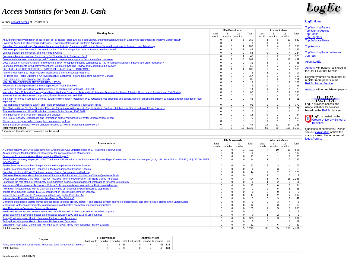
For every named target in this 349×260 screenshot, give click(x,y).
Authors (310, 67)
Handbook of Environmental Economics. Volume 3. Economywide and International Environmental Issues (60, 185)
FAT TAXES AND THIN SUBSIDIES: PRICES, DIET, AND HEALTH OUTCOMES (46, 69)
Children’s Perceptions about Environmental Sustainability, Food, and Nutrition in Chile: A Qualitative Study (61, 175)
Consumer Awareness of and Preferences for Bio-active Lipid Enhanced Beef (45, 56)
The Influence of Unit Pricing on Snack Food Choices (31, 114)
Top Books (311, 34)
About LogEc (313, 61)
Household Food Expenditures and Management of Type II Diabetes (40, 85)
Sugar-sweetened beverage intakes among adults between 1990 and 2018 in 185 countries (52, 214)
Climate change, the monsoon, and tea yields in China (32, 52)
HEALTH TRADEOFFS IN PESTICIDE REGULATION (32, 82)
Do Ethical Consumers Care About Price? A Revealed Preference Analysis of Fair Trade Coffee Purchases (60, 178)
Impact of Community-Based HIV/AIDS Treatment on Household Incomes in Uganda (49, 191)
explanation (322, 132)
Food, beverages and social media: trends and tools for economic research (43, 244)
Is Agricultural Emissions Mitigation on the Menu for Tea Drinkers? (38, 198)
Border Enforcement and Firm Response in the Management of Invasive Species (47, 165)
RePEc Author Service (319, 83)
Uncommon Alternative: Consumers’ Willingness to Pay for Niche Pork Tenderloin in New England (56, 224)
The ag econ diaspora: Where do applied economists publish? (36, 121)
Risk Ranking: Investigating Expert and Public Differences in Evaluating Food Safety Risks (52, 104)
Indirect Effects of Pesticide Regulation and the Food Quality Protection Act (43, 195)
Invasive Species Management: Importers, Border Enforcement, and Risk (42, 95)
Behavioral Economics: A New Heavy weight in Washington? (36, 156)
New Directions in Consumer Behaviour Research (30, 208)
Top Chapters (313, 37)
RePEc (326, 110)
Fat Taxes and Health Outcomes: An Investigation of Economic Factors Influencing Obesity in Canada (58, 75)
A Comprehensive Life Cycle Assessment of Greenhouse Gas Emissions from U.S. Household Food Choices (62, 149)
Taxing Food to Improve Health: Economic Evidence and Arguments (39, 218)
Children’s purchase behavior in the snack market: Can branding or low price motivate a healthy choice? (59, 49)
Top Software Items (317, 40)
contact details (20, 22)
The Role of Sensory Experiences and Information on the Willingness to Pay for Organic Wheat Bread (58, 117)
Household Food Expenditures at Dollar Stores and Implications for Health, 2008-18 (48, 89)
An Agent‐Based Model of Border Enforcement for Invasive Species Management (47, 153)
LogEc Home (313, 21)
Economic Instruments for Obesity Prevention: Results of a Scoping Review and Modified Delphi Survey (59, 65)
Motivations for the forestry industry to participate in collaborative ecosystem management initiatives (57, 205)
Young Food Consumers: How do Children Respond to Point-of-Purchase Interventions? (51, 124)
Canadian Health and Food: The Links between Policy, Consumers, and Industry (46, 172)
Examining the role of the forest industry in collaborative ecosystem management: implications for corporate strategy (66, 181)
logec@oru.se (313, 138)
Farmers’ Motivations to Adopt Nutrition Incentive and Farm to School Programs (46, 72)
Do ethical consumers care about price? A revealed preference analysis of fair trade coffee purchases (58, 59)
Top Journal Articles (317, 30)
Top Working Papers (317, 27)
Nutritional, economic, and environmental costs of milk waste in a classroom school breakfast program (58, 211)
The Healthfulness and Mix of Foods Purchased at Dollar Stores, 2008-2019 (44, 111)
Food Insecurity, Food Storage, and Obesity (26, 79)
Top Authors (312, 46)
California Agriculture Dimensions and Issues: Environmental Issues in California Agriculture (53, 43)
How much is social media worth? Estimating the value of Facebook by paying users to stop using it (57, 188)
